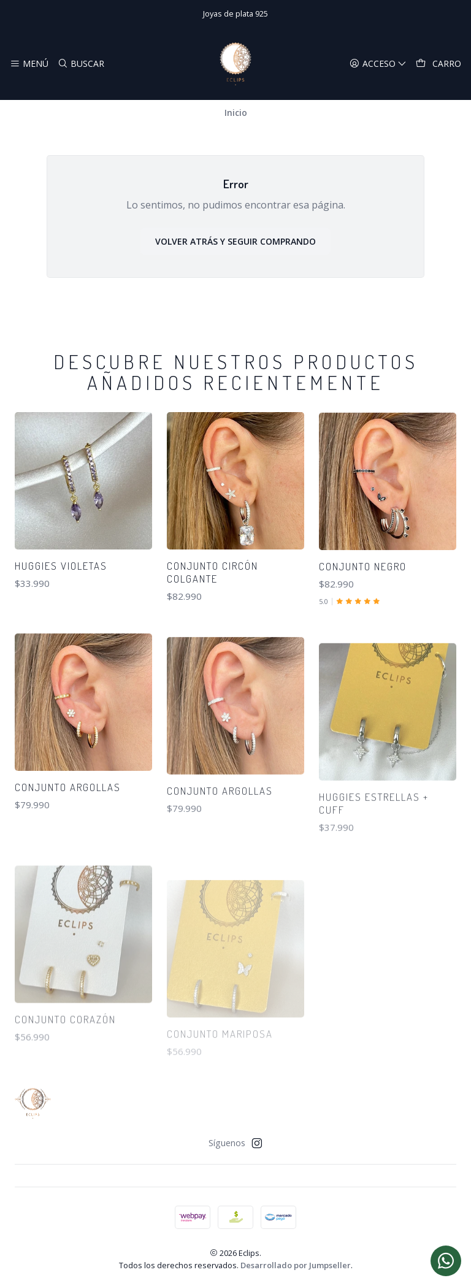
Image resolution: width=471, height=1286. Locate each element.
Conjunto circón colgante (212, 603)
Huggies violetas (61, 584)
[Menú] (29, 64)
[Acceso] (378, 64)
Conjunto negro (363, 613)
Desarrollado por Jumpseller (295, 1265)
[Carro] (438, 64)
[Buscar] (80, 64)
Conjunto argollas (68, 844)
